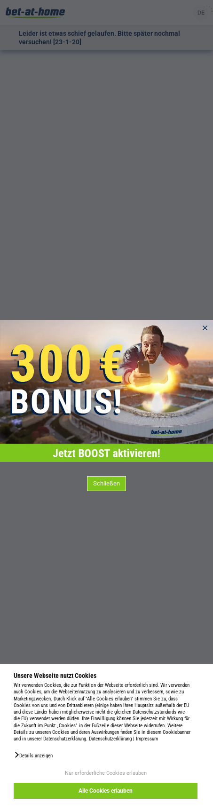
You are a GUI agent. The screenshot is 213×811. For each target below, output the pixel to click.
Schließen (106, 483)
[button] (33, 755)
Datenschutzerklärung (110, 739)
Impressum (147, 739)
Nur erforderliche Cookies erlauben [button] (106, 773)
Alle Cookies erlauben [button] (106, 790)
